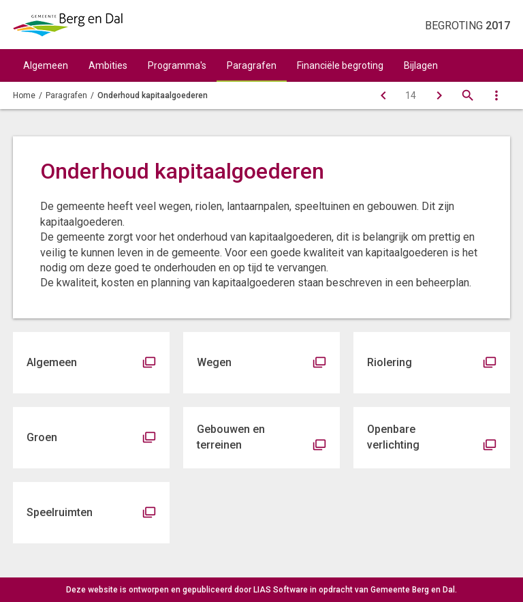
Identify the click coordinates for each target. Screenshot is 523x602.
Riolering (389, 362)
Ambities (108, 65)
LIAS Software (280, 590)
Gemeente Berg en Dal (412, 590)
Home (24, 95)
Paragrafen (251, 65)
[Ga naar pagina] (410, 95)
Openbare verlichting (393, 437)
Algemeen (45, 65)
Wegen (214, 362)
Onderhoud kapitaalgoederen (152, 95)
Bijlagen (421, 65)
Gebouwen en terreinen (231, 437)
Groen (42, 437)
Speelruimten (60, 512)
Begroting (467, 25)
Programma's (177, 65)
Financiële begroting (340, 65)
